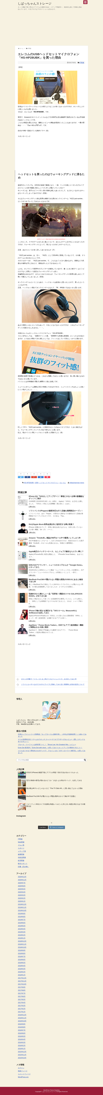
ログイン (21, 1068)
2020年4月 (22, 892)
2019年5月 (22, 926)
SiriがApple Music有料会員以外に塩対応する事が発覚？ (51, 524)
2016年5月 (22, 1036)
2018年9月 (22, 950)
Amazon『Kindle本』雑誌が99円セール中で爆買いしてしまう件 (55, 538)
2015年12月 (22, 1052)
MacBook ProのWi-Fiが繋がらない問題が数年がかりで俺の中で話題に (51, 796)
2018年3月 (22, 969)
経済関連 (21, 860)
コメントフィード (24, 1074)
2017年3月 (22, 1005)
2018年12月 (22, 941)
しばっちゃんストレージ (35, 3)
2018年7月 (22, 956)
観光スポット (22, 863)
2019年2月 (22, 935)
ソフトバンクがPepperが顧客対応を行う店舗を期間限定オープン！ (56, 511)
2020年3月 (22, 895)
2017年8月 (22, 990)
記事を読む (32, 506)
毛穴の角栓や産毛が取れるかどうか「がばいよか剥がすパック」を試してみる (54, 780)
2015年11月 (22, 1055)
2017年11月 (22, 981)
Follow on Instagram (56, 827)
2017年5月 (22, 999)
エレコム (62, 483)
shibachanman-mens (76, 483)
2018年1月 (22, 975)
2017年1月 (22, 1012)
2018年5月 (22, 963)
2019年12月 (22, 904)
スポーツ (21, 848)
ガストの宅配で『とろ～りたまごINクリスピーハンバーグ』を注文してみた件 (46, 679)
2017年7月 (22, 993)
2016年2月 (22, 1045)
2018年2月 (22, 972)
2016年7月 (22, 1030)
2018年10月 (22, 947)
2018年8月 (22, 953)
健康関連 (21, 854)
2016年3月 (22, 1042)
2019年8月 (22, 916)
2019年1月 (22, 938)
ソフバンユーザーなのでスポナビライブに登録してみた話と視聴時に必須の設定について (50, 684)
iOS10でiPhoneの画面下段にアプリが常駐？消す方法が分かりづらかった (52, 772)
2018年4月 (22, 966)
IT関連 (82, 62)
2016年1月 (22, 1048)
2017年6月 (22, 996)
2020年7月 (22, 883)
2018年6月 (22, 959)
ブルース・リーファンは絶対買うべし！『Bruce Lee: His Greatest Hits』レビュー (47, 744)
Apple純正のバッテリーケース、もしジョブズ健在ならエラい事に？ (56, 551)
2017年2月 (22, 1009)
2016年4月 (22, 1039)
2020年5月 (22, 889)
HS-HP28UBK (29, 483)
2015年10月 (22, 1058)
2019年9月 (22, 913)
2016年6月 (22, 1033)
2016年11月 (22, 1018)
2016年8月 (22, 1027)
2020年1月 (22, 901)
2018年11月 (22, 944)
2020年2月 (22, 898)
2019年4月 (22, 929)
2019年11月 (22, 907)
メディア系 (22, 851)
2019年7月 (22, 920)
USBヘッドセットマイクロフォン (47, 483)
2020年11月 (22, 880)
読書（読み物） (23, 866)
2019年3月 (22, 932)
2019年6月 (22, 923)
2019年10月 (22, 910)
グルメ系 (21, 845)
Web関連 (21, 842)
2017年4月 (22, 1002)
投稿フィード (22, 1071)
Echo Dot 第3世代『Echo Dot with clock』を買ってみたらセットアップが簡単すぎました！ (50, 747)
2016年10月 (22, 1021)
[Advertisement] (51, 30)
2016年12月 (22, 1015)
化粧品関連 (22, 857)
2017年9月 (22, 987)
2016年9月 (22, 1024)
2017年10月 (22, 984)
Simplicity (57, 1090)
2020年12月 (22, 877)
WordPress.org (23, 1077)
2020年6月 (22, 886)
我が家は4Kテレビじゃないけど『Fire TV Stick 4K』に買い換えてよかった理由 (54, 788)
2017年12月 (22, 978)
